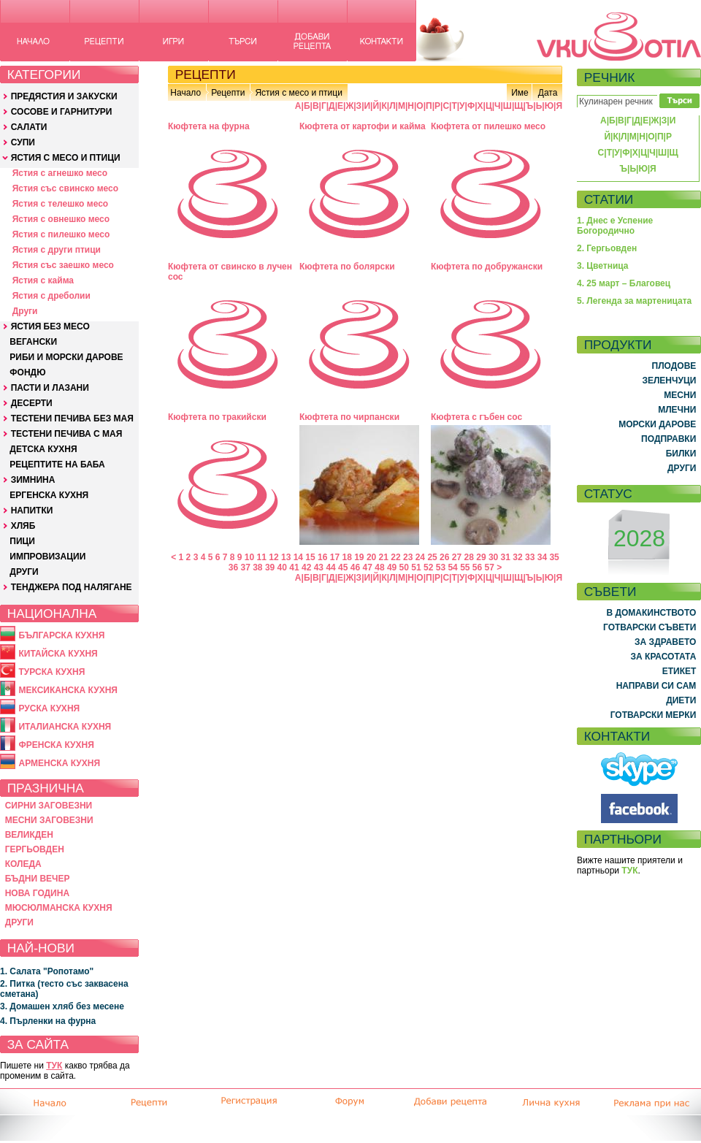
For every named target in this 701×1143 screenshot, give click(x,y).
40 (282, 567)
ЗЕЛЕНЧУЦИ (669, 380)
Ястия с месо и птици (298, 93)
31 (505, 557)
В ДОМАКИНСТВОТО (651, 613)
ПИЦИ (22, 541)
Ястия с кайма (43, 280)
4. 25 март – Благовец (623, 283)
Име (520, 93)
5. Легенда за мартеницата (634, 301)
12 (273, 557)
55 (465, 567)
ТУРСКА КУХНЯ (51, 672)
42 (306, 567)
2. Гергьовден (607, 248)
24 (420, 557)
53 (440, 567)
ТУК (54, 1065)
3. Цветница (603, 266)
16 (322, 557)
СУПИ (23, 142)
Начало (185, 93)
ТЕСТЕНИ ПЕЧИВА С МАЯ (67, 434)
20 (371, 557)
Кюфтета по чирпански (349, 417)
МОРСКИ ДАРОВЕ (657, 424)
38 (257, 567)
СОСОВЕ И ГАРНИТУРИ (61, 112)
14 (298, 557)
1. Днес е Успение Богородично (615, 225)
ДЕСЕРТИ (32, 403)
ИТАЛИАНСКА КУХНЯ (64, 727)
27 (456, 557)
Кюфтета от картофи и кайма (362, 126)
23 (408, 557)
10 (249, 557)
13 (286, 557)
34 (542, 557)
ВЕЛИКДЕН (29, 835)
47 (367, 567)
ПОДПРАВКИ (668, 439)
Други (25, 311)
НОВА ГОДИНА (37, 893)
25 (432, 557)
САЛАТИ (29, 127)
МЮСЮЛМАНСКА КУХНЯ (58, 908)
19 (359, 557)
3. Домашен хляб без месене (62, 1006)
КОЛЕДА (23, 864)
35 (554, 557)
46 (355, 567)
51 (416, 567)
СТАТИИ (609, 199)
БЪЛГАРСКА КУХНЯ (61, 635)
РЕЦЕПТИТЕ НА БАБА (56, 464)
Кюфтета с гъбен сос (476, 417)
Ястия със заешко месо (63, 265)
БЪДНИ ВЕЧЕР (37, 879)
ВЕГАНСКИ (33, 342)
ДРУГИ (23, 572)
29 (481, 557)
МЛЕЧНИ (677, 410)
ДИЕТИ (681, 700)
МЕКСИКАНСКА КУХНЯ (68, 690)
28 (469, 557)
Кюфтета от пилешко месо (488, 126)
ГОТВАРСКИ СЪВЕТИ (649, 627)
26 (444, 557)
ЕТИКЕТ (679, 671)
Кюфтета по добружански (487, 266)
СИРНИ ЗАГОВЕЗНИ (49, 805)
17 (335, 557)
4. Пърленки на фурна (48, 1021)
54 (452, 567)
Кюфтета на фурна (209, 126)
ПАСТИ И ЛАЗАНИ (50, 388)
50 (404, 567)
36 (233, 567)
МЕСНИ (680, 395)
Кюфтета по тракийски (217, 417)
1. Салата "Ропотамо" (46, 971)
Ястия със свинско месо (65, 188)
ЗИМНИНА (33, 480)
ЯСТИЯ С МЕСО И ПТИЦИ (65, 158)
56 (477, 567)
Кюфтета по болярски (347, 266)
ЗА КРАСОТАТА (664, 656)
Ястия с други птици (56, 250)
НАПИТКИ (32, 510)
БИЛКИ (681, 453)
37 (245, 567)
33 (530, 557)
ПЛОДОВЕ (674, 366)
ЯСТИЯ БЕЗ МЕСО (50, 326)
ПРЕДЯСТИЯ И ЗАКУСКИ (64, 96)
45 (343, 567)
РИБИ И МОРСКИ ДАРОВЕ (66, 357)
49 (392, 567)
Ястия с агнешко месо (59, 173)
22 (395, 557)
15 (310, 557)
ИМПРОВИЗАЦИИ (47, 556)
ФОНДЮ (27, 372)
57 (489, 567)
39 (270, 567)
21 (383, 557)
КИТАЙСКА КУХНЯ (57, 654)
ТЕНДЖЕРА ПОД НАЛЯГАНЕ (71, 587)
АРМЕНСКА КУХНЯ (59, 763)
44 (330, 567)
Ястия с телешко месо (60, 204)
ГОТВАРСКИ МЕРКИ (653, 715)
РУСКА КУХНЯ (49, 708)
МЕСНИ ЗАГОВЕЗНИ (49, 820)
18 (346, 557)
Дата (548, 93)
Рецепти (228, 93)
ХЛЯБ (23, 526)
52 (428, 567)
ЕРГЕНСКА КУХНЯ (48, 495)
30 (493, 557)
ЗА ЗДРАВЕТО (665, 642)
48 (379, 567)
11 (262, 557)
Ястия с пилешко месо (61, 234)
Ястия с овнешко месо (61, 219)
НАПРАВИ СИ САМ (656, 686)
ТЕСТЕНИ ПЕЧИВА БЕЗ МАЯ (72, 418)
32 (517, 557)
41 (294, 567)
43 (318, 567)
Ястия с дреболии (51, 296)
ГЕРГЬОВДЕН (34, 849)
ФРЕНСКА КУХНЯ (55, 745)
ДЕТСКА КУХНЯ (43, 449)
